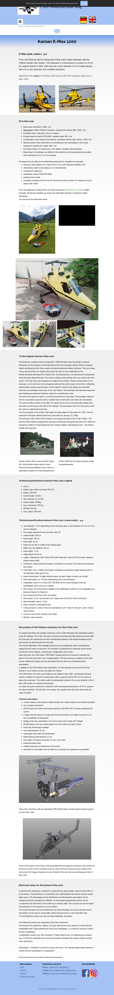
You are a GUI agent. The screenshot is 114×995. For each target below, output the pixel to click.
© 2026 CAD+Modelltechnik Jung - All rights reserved (57, 989)
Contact (23, 974)
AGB (22, 967)
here (45, 199)
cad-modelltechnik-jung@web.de (62, 970)
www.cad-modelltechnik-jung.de (63, 974)
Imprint (23, 970)
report (36, 76)
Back (57, 31)
